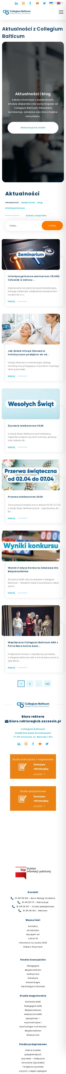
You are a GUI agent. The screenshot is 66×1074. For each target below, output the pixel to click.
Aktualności (12, 202)
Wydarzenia (28, 202)
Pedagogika (33, 966)
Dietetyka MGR (33, 1002)
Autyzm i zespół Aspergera (33, 1071)
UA (52, 3)
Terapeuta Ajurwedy (32, 1067)
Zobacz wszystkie (36, 215)
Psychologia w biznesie (33, 986)
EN (60, 3)
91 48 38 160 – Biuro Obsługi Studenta (35, 898)
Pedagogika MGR (33, 1006)
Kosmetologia (33, 982)
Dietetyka (33, 978)
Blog (40, 202)
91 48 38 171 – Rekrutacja (35, 902)
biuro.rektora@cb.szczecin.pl (35, 721)
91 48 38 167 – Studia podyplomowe (35, 906)
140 (47, 684)
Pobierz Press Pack (32, 947)
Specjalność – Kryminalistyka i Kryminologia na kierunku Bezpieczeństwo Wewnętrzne (33, 1026)
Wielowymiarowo (15, 208)
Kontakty (33, 926)
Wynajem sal (33, 934)
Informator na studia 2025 (33, 943)
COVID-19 (33, 938)
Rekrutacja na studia (33, 127)
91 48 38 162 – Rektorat (35, 911)
